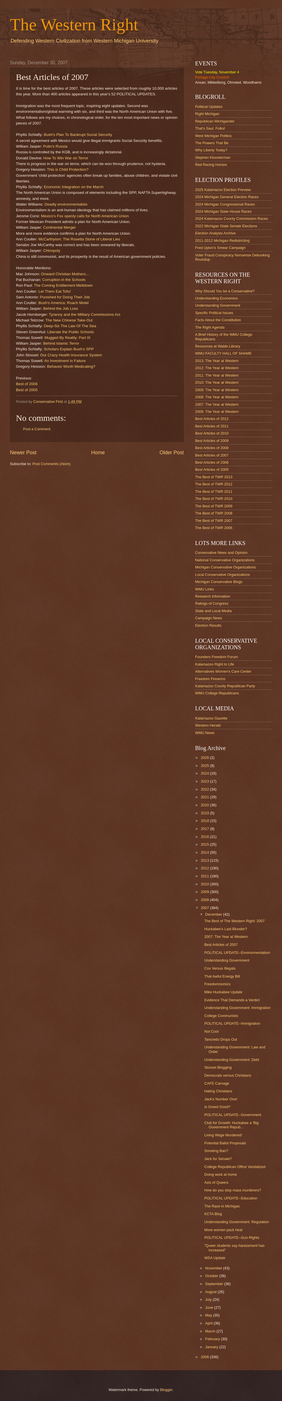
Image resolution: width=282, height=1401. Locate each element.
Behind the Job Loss (60, 308)
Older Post (172, 452)
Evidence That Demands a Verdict (231, 1000)
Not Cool (211, 1031)
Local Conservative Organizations (222, 574)
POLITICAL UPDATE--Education (230, 1198)
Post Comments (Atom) (51, 464)
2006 (205, 1357)
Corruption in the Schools (63, 280)
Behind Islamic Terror (61, 343)
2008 (205, 900)
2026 (205, 757)
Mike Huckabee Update (223, 992)
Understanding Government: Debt (231, 1060)
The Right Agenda (209, 327)
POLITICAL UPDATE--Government (232, 1115)
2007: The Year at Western (217, 404)
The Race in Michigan (222, 1206)
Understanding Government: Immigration (237, 1008)
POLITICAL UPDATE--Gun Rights (231, 1237)
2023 (205, 781)
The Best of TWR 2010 (213, 499)
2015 (205, 844)
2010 (205, 884)
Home (98, 452)
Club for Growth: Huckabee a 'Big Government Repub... (231, 1125)
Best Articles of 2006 (211, 462)
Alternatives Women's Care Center (223, 671)
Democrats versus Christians (227, 1075)
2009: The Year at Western (217, 390)
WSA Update (214, 1258)
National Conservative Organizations (225, 560)
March (210, 1331)
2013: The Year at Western (217, 361)
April (209, 1323)
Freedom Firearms (210, 679)
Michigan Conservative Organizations (225, 567)
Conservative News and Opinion (221, 552)
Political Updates (208, 106)
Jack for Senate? (218, 1159)
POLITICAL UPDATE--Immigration (232, 1023)
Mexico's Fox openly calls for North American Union (85, 216)
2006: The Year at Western (217, 411)
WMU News (204, 733)
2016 (205, 837)
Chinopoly (51, 250)
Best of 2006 (27, 384)
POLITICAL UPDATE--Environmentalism (237, 952)
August (211, 1292)
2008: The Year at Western (217, 397)
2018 (205, 821)
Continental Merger (59, 227)
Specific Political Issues (214, 313)
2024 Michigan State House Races (223, 211)
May (209, 1315)
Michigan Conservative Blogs (218, 582)
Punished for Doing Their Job (65, 297)
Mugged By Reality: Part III (67, 337)
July (208, 1299)
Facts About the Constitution (218, 320)
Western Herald (207, 725)
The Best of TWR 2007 (213, 520)
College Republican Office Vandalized (234, 1167)
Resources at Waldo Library (217, 346)
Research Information (212, 596)
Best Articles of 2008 (211, 448)
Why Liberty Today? (211, 150)
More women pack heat (223, 1230)
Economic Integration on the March (74, 187)
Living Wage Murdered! (223, 1135)
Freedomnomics (217, 984)
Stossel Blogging (218, 1067)
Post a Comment (36, 429)
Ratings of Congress (211, 603)
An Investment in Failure (65, 361)
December (214, 914)
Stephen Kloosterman (212, 157)
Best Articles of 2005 (211, 469)
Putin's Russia (55, 146)
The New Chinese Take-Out (69, 320)
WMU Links (204, 589)
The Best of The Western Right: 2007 (234, 921)
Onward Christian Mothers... (65, 274)
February (213, 1339)
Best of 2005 (27, 390)
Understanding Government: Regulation (236, 1222)
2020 (205, 805)
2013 (205, 860)
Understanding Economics (216, 298)
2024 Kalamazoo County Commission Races (231, 218)
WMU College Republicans (217, 693)
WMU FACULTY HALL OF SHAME (223, 353)
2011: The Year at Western (217, 375)
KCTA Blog (213, 1214)
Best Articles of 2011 (211, 426)
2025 (205, 765)
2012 (205, 868)
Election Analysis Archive (215, 233)
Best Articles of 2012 (211, 419)
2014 (205, 852)
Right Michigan (207, 114)
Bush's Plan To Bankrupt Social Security (78, 134)
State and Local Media (213, 611)
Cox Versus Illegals (220, 968)
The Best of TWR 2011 (213, 491)
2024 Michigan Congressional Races (225, 204)
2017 (205, 829)
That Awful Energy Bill (222, 976)
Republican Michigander (214, 121)
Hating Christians (218, 1091)
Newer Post (23, 452)
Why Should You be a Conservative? (225, 291)
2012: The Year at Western (217, 368)
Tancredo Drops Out (220, 1039)
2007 (205, 908)
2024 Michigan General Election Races (227, 197)
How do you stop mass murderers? (232, 1190)
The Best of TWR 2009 (213, 506)
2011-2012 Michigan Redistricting (222, 240)
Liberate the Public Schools (70, 332)
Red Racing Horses (211, 164)
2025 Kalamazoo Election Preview (223, 190)
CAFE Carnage (216, 1083)
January (212, 1347)
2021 (205, 797)
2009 (205, 892)
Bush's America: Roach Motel (63, 303)
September (214, 1284)
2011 (205, 876)
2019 (205, 813)
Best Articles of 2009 (211, 441)
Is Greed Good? (217, 1107)
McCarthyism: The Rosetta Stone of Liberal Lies (79, 239)
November (214, 1268)
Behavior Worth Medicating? (71, 366)
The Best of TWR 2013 (213, 477)
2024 (205, 773)
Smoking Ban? (216, 1151)
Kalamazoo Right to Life (214, 664)
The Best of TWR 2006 (213, 528)
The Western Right (74, 24)
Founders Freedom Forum (216, 657)
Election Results (208, 625)
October (212, 1276)
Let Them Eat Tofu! (54, 291)
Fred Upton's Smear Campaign (220, 248)
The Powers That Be (211, 143)
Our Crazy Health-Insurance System (71, 355)
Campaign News (208, 618)
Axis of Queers (216, 1182)
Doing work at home (220, 1174)
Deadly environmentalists (65, 204)
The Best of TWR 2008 (213, 513)
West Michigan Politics (213, 136)
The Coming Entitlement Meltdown (63, 285)
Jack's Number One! (220, 1099)
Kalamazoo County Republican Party (225, 686)
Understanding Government (217, 305)
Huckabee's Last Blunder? (225, 929)
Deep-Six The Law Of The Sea (70, 326)
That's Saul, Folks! (210, 128)
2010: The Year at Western (217, 382)
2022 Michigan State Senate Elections (226, 226)
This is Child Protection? (68, 169)
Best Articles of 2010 (211, 433)
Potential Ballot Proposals (225, 1143)
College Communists (221, 1016)
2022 (205, 789)
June (209, 1307)
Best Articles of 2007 (211, 455)
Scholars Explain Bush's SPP (69, 349)
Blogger (166, 1390)
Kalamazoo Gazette (211, 718)
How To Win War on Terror (65, 158)
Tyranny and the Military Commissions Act (84, 314)
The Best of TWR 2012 (213, 484)
